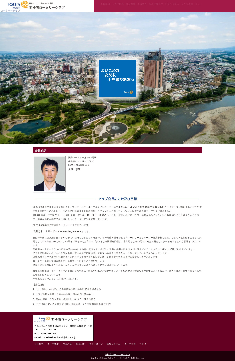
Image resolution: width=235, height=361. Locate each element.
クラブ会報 (187, 4)
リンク (198, 4)
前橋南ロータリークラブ (117, 354)
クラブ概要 (118, 4)
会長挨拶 (105, 4)
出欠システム (172, 4)
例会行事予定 (156, 4)
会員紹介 (142, 4)
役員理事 (130, 4)
